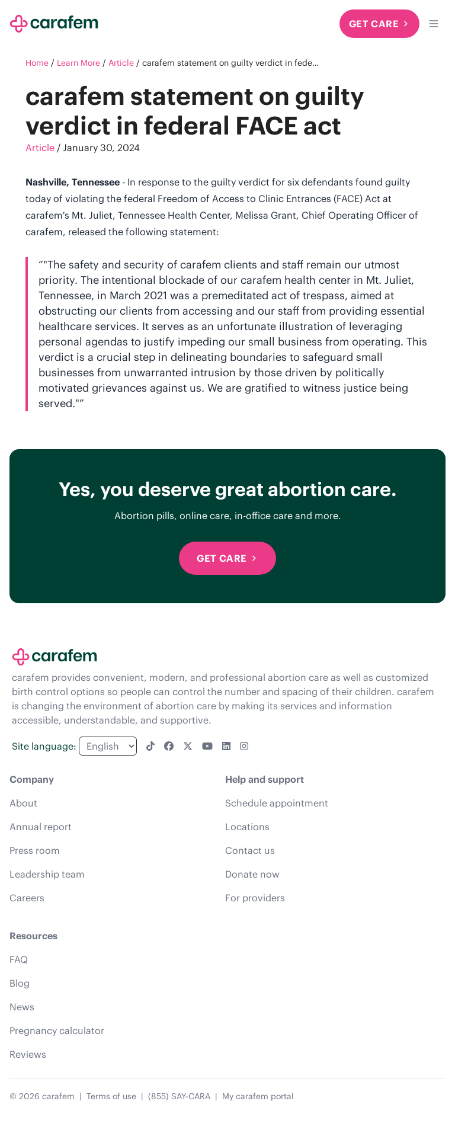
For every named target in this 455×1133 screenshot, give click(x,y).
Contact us (250, 850)
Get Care (379, 24)
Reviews (27, 1054)
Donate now (252, 874)
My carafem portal (258, 1096)
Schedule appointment (276, 803)
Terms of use (111, 1096)
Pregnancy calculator (56, 1030)
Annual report (40, 827)
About (23, 803)
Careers (26, 898)
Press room (34, 850)
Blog (19, 983)
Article (121, 62)
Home (37, 62)
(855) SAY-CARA (179, 1096)
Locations (247, 827)
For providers (255, 898)
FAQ (18, 959)
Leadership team (47, 874)
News (21, 1007)
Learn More (78, 62)
